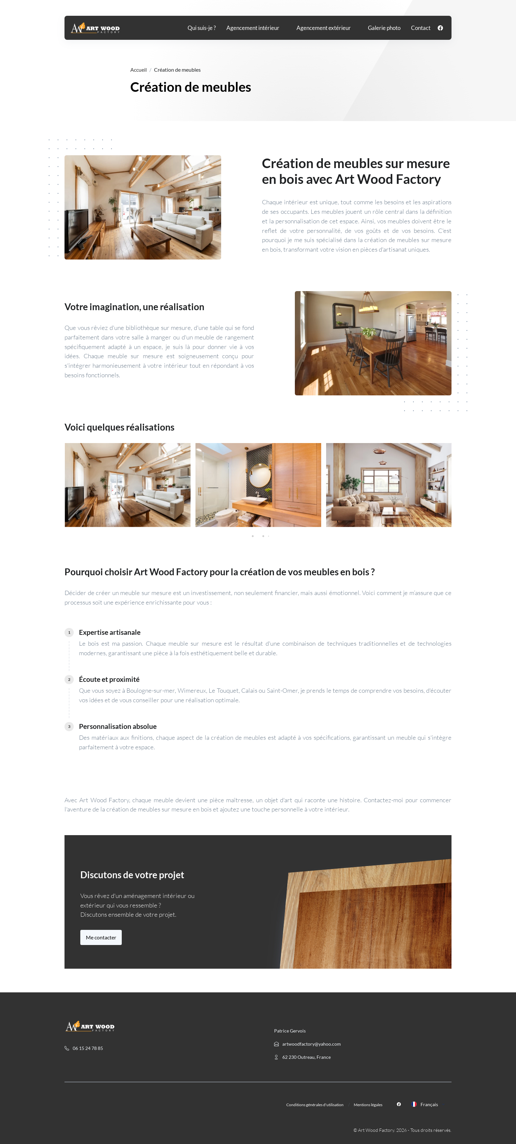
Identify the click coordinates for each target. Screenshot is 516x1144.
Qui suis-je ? (202, 27)
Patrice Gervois (290, 1030)
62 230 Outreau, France (302, 1057)
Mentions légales (368, 1104)
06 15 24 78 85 (83, 1048)
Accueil (138, 69)
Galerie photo (384, 27)
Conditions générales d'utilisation (315, 1104)
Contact (420, 27)
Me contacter (101, 937)
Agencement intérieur (252, 27)
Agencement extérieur (324, 27)
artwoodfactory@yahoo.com (307, 1044)
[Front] (95, 27)
